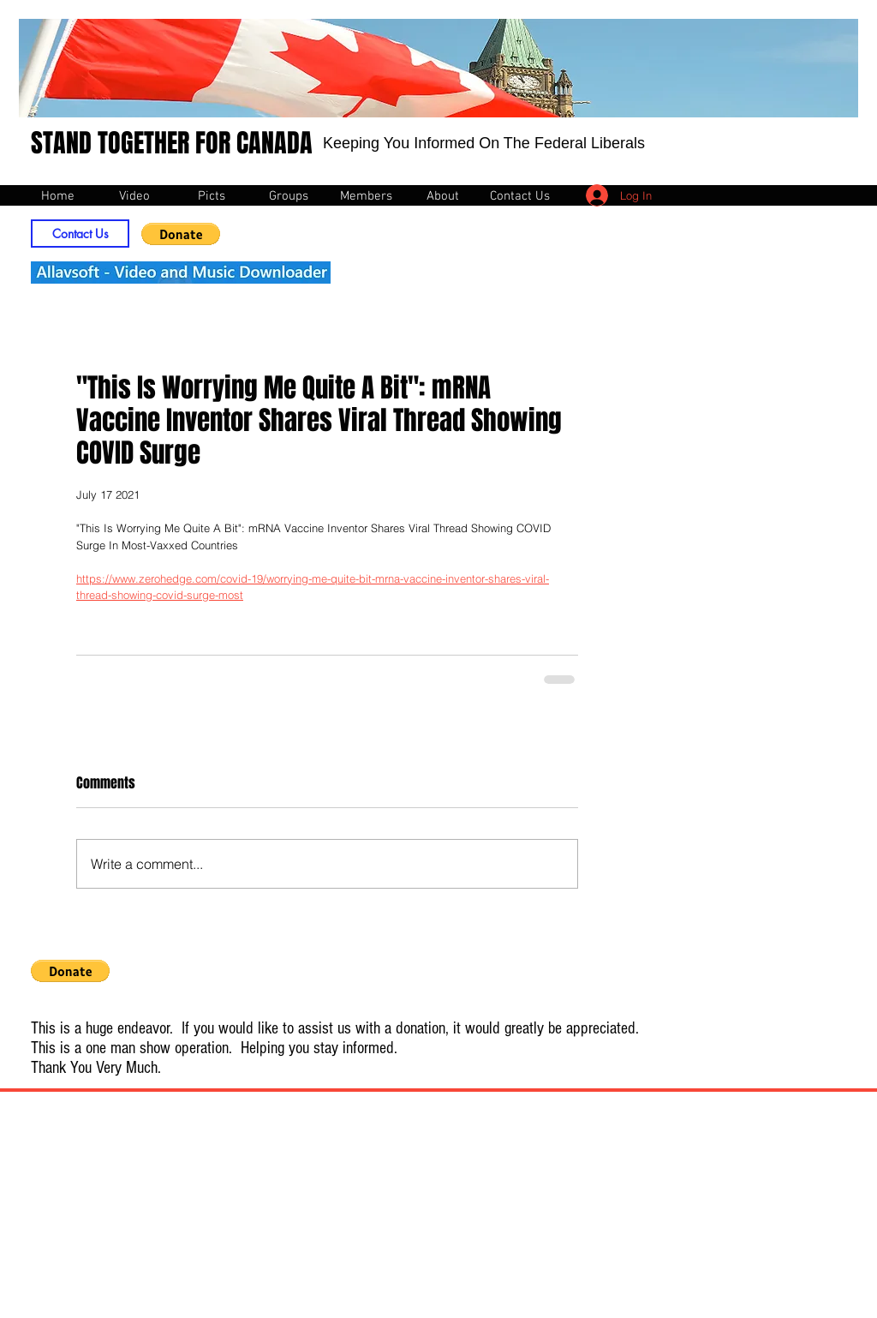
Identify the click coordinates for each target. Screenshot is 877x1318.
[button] (180, 234)
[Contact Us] (80, 233)
